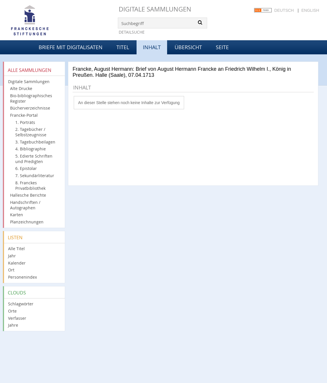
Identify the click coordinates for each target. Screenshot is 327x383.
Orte (12, 311)
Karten (16, 214)
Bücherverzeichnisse (30, 108)
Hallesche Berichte (28, 195)
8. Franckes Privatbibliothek (30, 185)
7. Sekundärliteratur (34, 175)
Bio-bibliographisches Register (31, 98)
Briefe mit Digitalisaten (71, 47)
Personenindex (22, 277)
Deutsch (284, 10)
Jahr (12, 255)
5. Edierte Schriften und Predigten (33, 158)
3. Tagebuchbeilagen (35, 142)
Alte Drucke (21, 88)
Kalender (17, 263)
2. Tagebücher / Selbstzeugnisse (30, 132)
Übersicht (188, 47)
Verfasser (17, 318)
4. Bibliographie (30, 149)
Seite (222, 47)
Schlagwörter (20, 304)
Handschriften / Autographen (25, 205)
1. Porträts (25, 122)
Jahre (13, 325)
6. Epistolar (26, 168)
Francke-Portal (24, 115)
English (310, 10)
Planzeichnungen (27, 222)
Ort (11, 270)
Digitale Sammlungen (155, 9)
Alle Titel (16, 248)
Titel (122, 47)
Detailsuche (132, 32)
